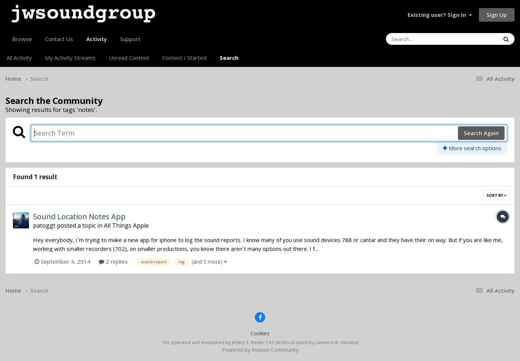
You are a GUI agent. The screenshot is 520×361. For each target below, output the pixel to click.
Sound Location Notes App (79, 216)
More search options (472, 148)
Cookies (260, 333)
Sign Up (497, 14)
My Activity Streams (70, 57)
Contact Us (59, 39)
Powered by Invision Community (260, 349)
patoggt (44, 225)
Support (130, 39)
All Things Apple (126, 225)
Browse (22, 39)
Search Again (481, 133)
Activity (96, 41)
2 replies (113, 261)
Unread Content (129, 57)
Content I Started (184, 57)
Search (229, 57)
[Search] (422, 39)
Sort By (496, 195)
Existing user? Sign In (440, 14)
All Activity (19, 57)
